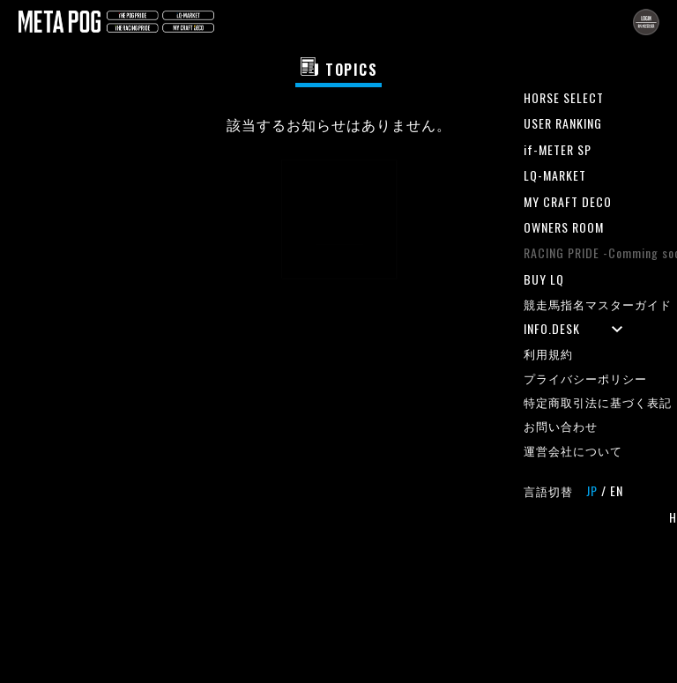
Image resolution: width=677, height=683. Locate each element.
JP (592, 490)
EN (616, 490)
